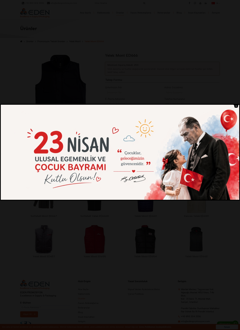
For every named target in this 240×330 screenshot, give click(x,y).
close (236, 120)
